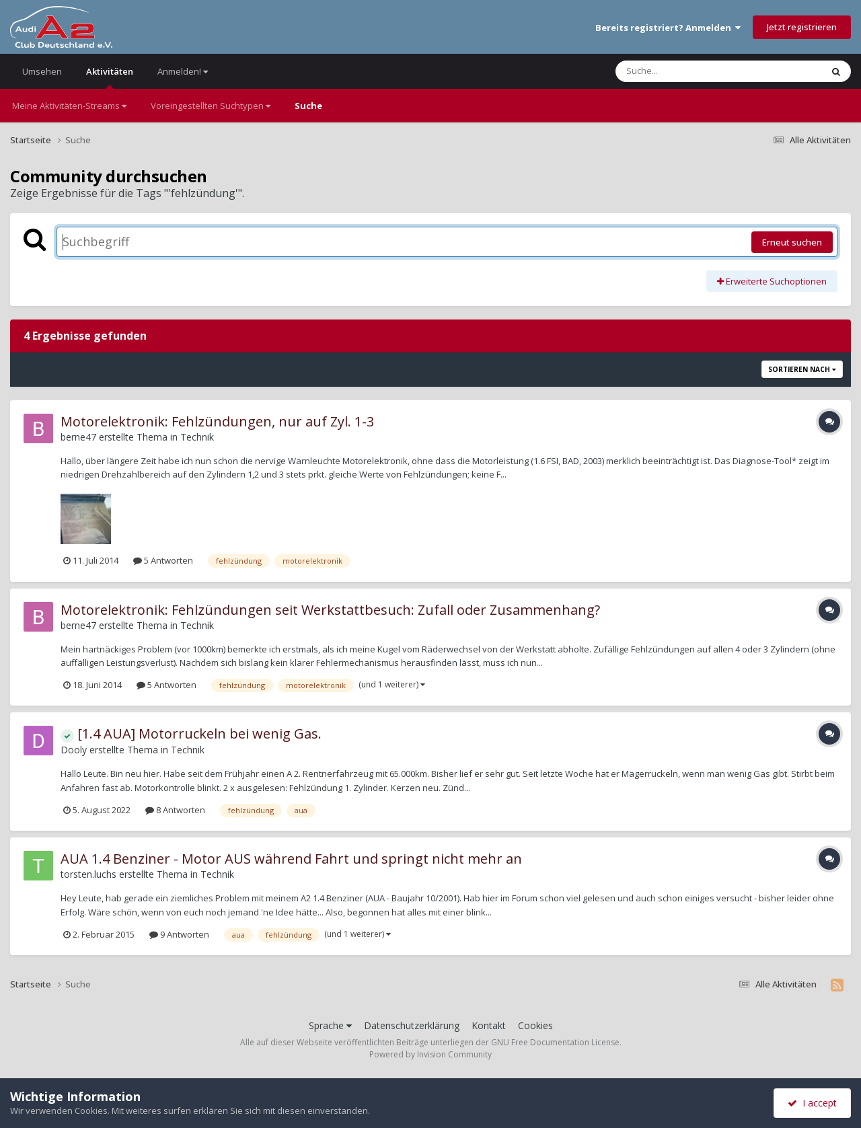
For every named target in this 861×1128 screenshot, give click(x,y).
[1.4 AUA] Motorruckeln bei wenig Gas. (191, 733)
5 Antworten (163, 560)
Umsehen (42, 71)
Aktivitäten (109, 77)
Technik (197, 436)
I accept (812, 1102)
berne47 (78, 436)
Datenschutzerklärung (411, 1025)
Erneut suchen (792, 242)
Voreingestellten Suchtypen (210, 106)
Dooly (74, 749)
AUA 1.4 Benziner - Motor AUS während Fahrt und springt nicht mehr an (291, 859)
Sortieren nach (802, 369)
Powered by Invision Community (430, 1054)
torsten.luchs (88, 874)
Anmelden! (182, 71)
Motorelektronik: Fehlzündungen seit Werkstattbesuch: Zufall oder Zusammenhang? (330, 610)
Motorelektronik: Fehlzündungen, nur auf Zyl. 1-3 (217, 421)
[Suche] (691, 71)
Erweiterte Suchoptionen (772, 281)
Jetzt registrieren (802, 27)
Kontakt (489, 1025)
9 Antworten (179, 934)
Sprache (330, 1025)
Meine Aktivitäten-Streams (69, 106)
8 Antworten (175, 810)
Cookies (535, 1025)
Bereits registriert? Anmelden (668, 28)
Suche (308, 106)
